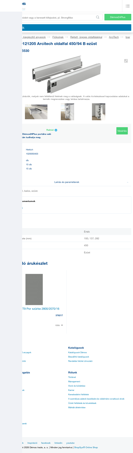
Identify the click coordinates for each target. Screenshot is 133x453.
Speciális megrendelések (13, 390)
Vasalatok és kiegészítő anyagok (27, 37)
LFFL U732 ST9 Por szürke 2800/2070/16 (32, 308)
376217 (59, 315)
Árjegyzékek (7, 377)
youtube (70, 442)
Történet (72, 377)
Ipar (128, 37)
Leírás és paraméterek (91, 181)
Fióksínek (58, 37)
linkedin (58, 442)
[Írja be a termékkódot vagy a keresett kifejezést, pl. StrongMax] (52, 17)
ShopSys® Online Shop (86, 447)
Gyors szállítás (8, 403)
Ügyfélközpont (8, 427)
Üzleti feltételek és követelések (82, 403)
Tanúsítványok (8, 394)
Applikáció (6, 385)
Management (74, 381)
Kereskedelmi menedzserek (14, 423)
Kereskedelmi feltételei (78, 394)
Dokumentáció (14, 207)
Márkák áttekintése (76, 407)
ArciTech (114, 37)
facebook (46, 442)
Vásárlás (122, 130)
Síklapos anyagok (10, 356)
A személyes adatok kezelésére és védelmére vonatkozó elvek (96, 398)
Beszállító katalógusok (78, 356)
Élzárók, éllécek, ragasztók (14, 361)
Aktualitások (17, 442)
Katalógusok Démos (77, 352)
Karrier (71, 390)
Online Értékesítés (10, 398)
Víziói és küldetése (76, 385)
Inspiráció (32, 442)
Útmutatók (7, 381)
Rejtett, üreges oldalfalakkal (86, 37)
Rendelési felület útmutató (80, 361)
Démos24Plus (117, 17)
